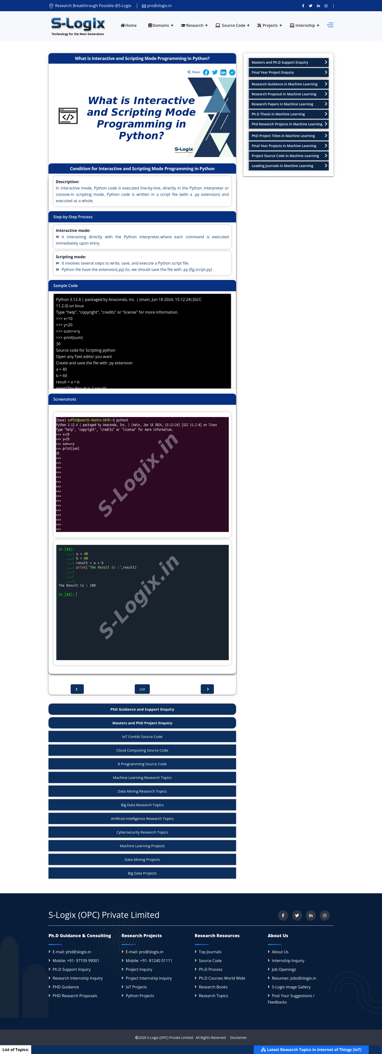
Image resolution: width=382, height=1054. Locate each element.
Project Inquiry (139, 969)
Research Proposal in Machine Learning (289, 94)
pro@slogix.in (157, 5)
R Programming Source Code (142, 763)
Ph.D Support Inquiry (72, 969)
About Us (280, 952)
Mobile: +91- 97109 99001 (76, 960)
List (142, 689)
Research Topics (213, 995)
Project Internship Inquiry (149, 978)
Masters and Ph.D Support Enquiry (289, 62)
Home (129, 25)
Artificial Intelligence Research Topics (142, 818)
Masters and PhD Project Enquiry (142, 722)
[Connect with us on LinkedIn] (318, 5)
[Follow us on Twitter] (310, 5)
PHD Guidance (66, 987)
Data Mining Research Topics (142, 791)
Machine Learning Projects (142, 845)
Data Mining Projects (142, 859)
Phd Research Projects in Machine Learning (289, 124)
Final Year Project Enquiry (289, 72)
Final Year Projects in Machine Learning (289, 145)
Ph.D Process (210, 969)
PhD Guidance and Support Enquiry (142, 709)
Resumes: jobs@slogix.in (294, 978)
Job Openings (284, 969)
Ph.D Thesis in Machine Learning (289, 114)
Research (192, 25)
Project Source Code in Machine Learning (289, 155)
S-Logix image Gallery (291, 987)
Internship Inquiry (288, 960)
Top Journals (210, 952)
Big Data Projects (142, 873)
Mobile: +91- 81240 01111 (149, 960)
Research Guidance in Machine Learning (289, 84)
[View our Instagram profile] (326, 5)
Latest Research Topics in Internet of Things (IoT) (322, 1050)
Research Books (213, 987)
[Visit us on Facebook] (303, 5)
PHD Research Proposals (75, 995)
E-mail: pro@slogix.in (144, 952)
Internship (302, 25)
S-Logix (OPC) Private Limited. (170, 1037)
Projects (267, 25)
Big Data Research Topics (142, 804)
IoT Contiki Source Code (142, 736)
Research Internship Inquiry (78, 978)
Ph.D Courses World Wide (222, 978)
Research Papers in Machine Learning (289, 104)
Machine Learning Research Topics (142, 777)
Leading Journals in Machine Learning (289, 165)
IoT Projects (136, 987)
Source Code (230, 25)
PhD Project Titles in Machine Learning (289, 135)
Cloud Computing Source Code (142, 750)
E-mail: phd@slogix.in (72, 952)
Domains (158, 25)
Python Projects (140, 995)
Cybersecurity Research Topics (142, 832)
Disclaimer (237, 1037)
